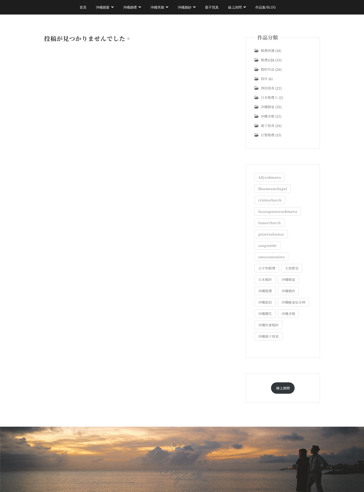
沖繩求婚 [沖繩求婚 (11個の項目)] (288, 313)
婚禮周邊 (267, 50)
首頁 (83, 7)
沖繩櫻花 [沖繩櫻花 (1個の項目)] (265, 313)
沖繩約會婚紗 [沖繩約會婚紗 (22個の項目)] (268, 324)
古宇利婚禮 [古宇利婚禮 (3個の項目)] (266, 268)
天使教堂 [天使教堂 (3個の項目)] (292, 268)
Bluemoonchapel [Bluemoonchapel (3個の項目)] (272, 188)
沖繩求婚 (157, 7)
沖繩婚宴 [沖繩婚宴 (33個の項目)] (288, 279)
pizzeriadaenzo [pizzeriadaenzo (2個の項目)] (271, 234)
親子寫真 (212, 7)
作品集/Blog (265, 7)
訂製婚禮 (267, 134)
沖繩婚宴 (102, 7)
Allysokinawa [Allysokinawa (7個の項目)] (269, 177)
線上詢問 (235, 7)
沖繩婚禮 (130, 7)
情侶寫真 (267, 88)
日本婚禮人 (269, 97)
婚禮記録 (267, 59)
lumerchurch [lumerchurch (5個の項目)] (269, 222)
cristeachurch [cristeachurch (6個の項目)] (270, 199)
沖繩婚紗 (184, 7)
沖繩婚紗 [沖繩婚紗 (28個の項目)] (288, 290)
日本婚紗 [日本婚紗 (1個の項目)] (265, 279)
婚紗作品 (267, 69)
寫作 (264, 78)
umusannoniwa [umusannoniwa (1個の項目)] (271, 256)
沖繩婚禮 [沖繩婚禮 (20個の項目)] (265, 290)
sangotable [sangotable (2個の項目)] (267, 245)
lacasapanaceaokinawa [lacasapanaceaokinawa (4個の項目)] (277, 211)
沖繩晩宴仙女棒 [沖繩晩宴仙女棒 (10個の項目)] (293, 302)
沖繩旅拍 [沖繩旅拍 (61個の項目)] (265, 302)
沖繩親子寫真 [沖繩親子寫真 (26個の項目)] (268, 336)
